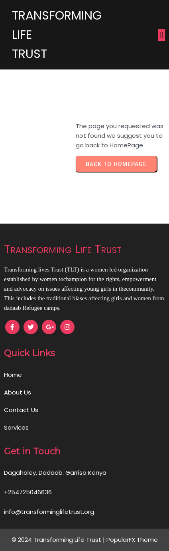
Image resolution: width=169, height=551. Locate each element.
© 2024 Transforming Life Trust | (59, 539)
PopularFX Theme (132, 539)
